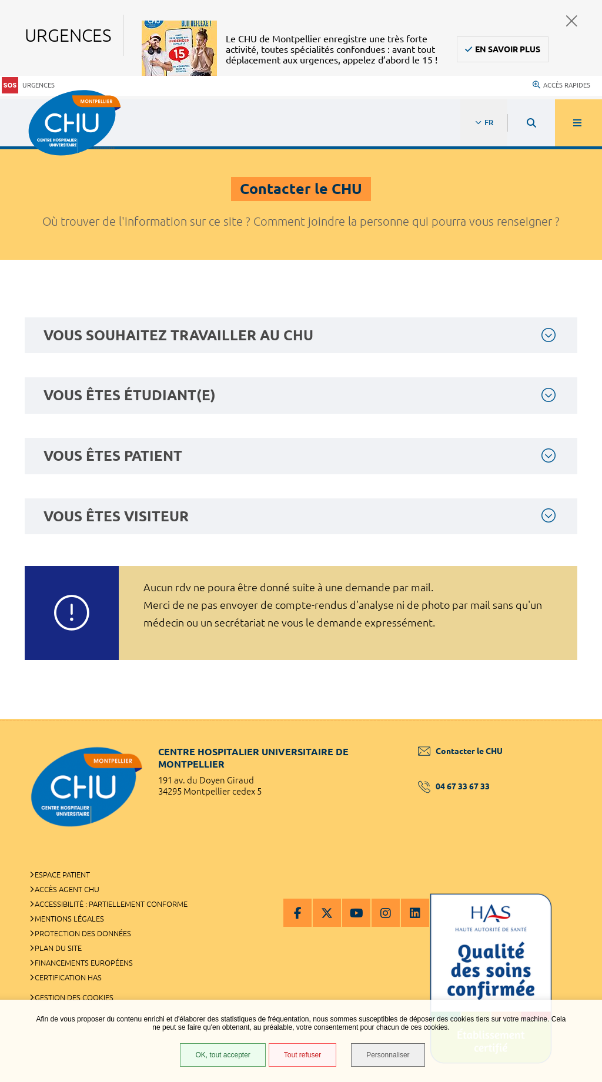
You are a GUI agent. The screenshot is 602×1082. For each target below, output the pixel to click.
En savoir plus (507, 49)
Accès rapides (561, 85)
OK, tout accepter (222, 1055)
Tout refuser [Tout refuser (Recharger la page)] (302, 1055)
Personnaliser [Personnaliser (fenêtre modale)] (387, 1055)
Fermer (571, 21)
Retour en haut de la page (572, 718)
